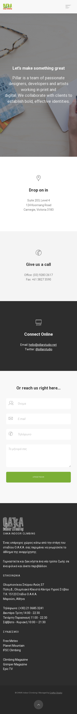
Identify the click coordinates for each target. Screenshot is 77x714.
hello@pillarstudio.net (43, 344)
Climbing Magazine (15, 659)
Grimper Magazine (15, 664)
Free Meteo (10, 641)
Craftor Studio (56, 693)
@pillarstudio (44, 349)
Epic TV (8, 669)
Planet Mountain (13, 645)
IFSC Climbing (12, 650)
